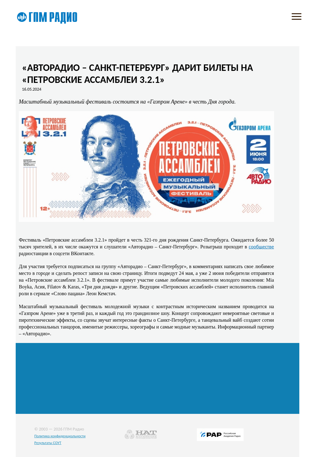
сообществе (261, 246)
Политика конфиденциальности (60, 436)
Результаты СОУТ (47, 442)
